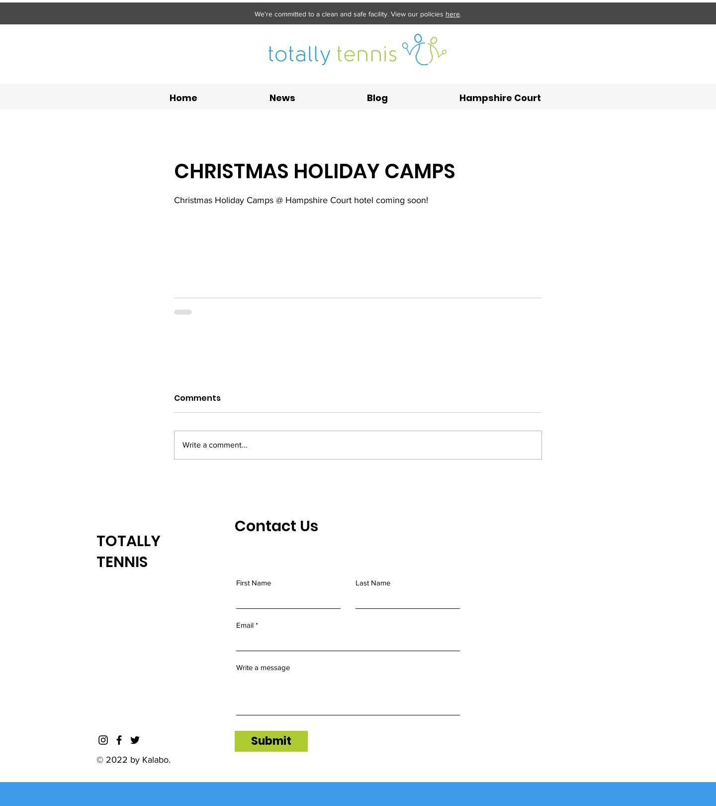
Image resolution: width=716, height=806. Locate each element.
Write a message (263, 667)
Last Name (373, 582)
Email (245, 625)
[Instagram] (103, 740)
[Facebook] (119, 740)
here (453, 14)
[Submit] (271, 741)
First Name (253, 582)
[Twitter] (135, 740)
